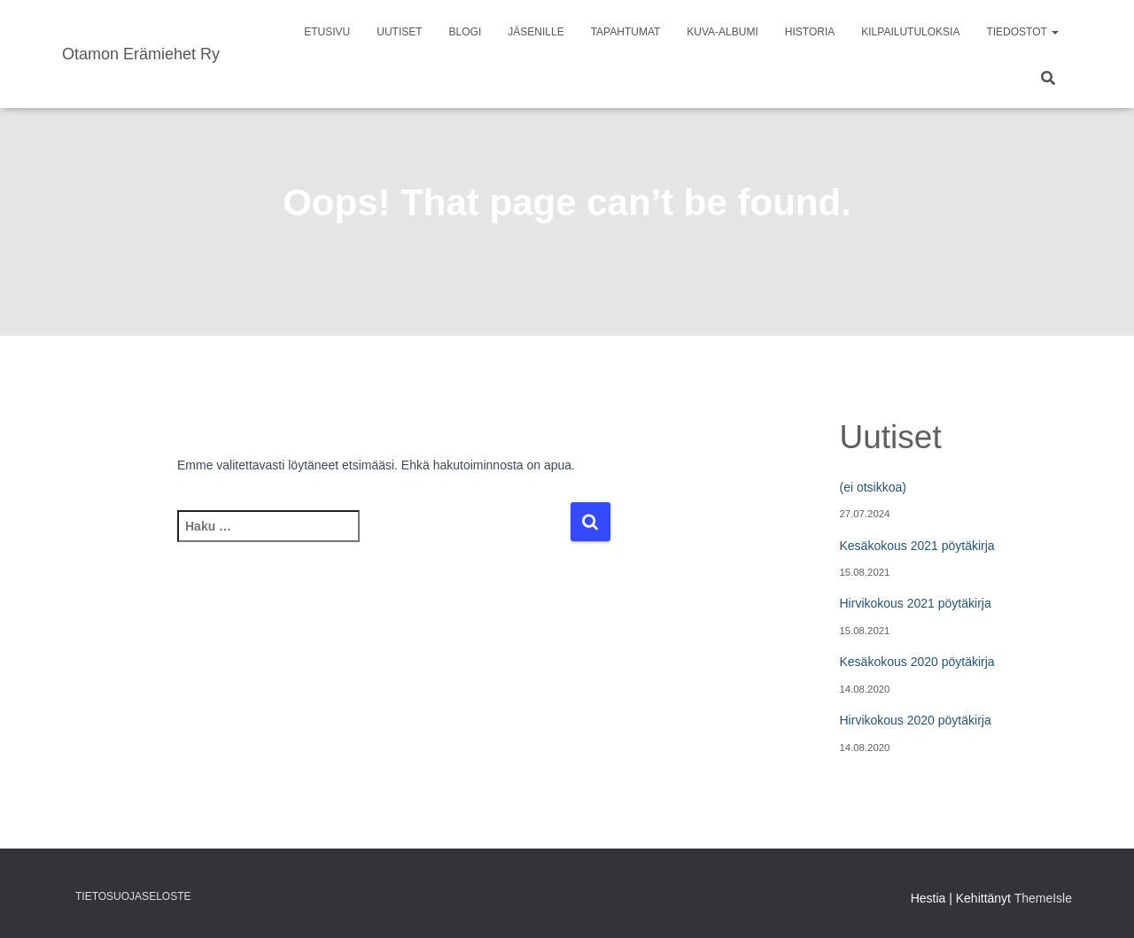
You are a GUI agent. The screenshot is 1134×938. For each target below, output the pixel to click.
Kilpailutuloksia (910, 32)
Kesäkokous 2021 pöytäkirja (917, 546)
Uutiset (399, 32)
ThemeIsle (1043, 898)
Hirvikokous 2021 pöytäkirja (915, 603)
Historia (810, 32)
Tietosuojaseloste (132, 896)
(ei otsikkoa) (873, 487)
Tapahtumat (626, 32)
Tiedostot (1022, 32)
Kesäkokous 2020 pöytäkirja (917, 662)
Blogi (465, 32)
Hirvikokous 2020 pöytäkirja (915, 720)
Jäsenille (535, 32)
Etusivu (327, 32)
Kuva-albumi (722, 32)
